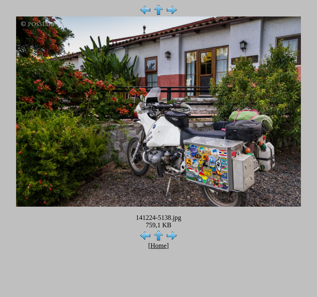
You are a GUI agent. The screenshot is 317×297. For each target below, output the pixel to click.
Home (158, 245)
